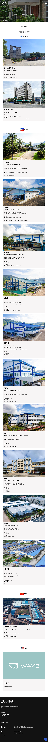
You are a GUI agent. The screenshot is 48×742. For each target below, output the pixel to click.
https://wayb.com (8, 686)
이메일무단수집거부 (5, 714)
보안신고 (3, 715)
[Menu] (45, 3)
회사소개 (5, 20)
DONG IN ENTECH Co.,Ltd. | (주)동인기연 (6, 3)
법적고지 (3, 712)
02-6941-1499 (17, 731)
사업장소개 (28, 20)
